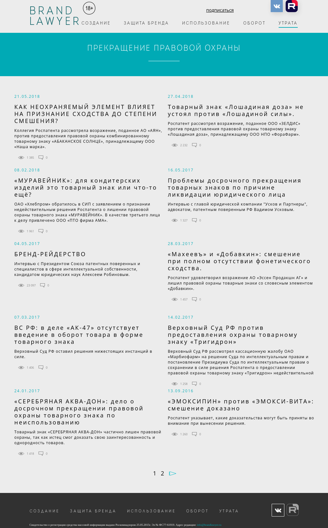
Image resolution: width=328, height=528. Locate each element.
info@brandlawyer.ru (209, 524)
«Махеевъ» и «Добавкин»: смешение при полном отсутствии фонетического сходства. (239, 261)
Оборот (254, 23)
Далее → (172, 473)
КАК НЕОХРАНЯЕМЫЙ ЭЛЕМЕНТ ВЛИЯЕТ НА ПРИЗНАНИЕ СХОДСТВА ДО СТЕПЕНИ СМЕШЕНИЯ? (85, 114)
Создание (96, 23)
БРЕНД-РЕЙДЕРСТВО (50, 254)
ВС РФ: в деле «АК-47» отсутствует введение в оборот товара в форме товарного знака (79, 334)
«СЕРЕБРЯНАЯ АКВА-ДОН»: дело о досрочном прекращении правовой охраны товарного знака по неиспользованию (79, 411)
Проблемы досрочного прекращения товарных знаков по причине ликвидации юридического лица (235, 187)
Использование (206, 23)
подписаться (220, 10)
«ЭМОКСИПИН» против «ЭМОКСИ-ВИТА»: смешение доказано (241, 404)
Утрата (288, 23)
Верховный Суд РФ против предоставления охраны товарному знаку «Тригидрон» (233, 334)
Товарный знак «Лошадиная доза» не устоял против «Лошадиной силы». (236, 110)
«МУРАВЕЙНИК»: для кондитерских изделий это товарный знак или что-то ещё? (85, 187)
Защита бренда (146, 23)
